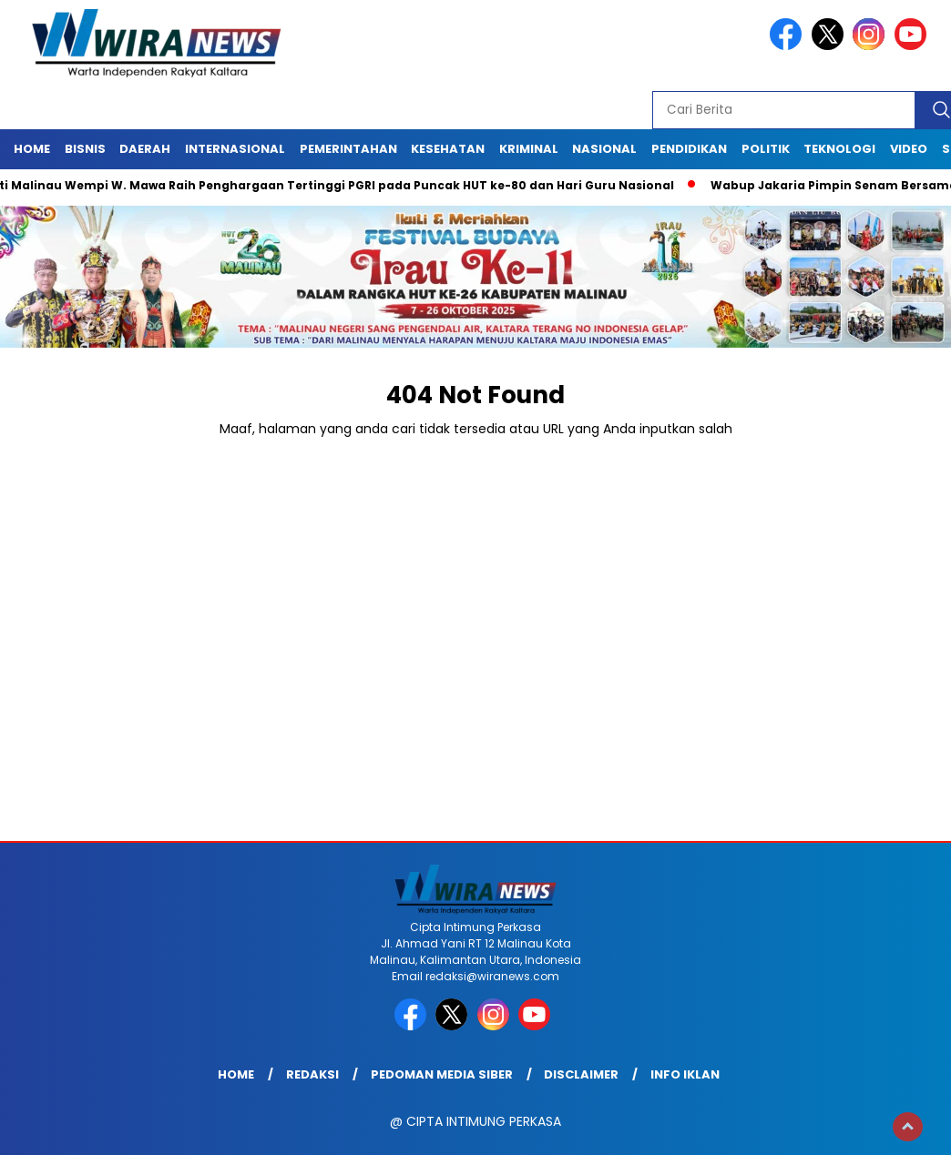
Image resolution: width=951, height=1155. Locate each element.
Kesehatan (448, 148)
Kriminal (528, 148)
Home (32, 148)
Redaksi (312, 1074)
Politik (765, 148)
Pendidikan (689, 148)
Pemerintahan (348, 148)
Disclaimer (581, 1074)
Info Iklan (685, 1074)
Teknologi (839, 148)
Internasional (235, 148)
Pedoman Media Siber (442, 1074)
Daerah (144, 148)
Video (908, 148)
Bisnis (85, 148)
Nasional (604, 148)
